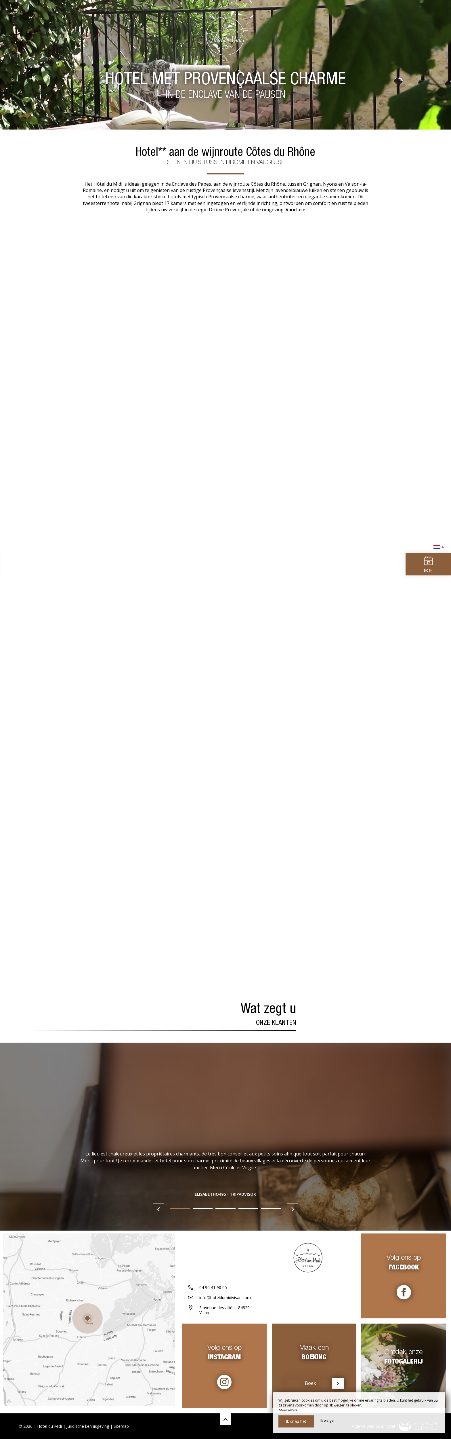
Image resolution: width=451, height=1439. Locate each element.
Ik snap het (296, 1421)
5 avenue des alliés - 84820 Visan (224, 1312)
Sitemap (121, 1426)
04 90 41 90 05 (213, 1289)
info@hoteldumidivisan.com (225, 1299)
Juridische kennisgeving (87, 1426)
